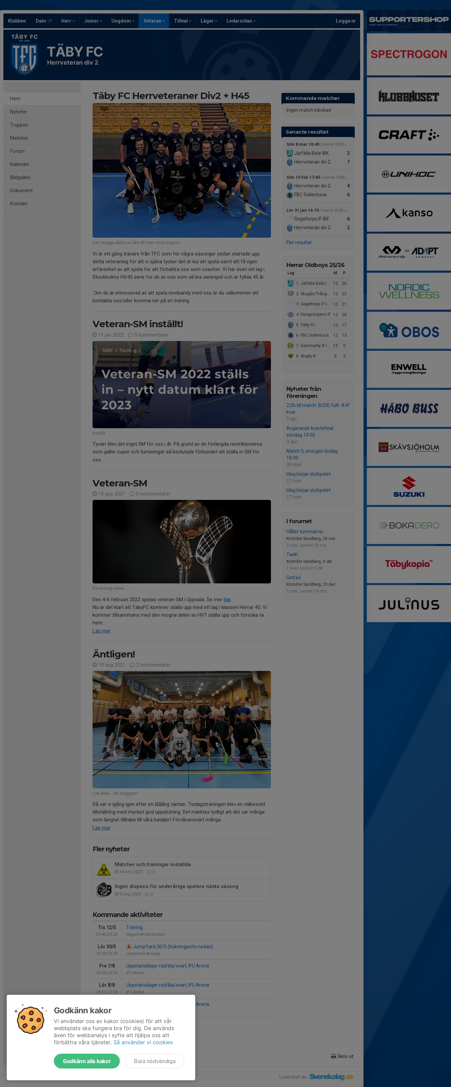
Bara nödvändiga (154, 1061)
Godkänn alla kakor (87, 1061)
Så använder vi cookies (143, 1042)
